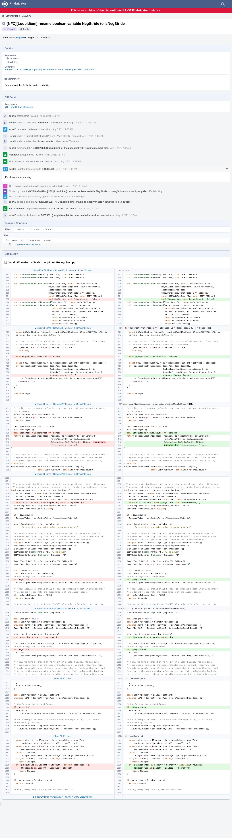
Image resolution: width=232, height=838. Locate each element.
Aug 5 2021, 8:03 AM (66, 169)
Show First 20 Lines (42, 270)
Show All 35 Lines (62, 678)
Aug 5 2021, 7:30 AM (50, 116)
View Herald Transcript (62, 122)
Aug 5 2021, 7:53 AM (55, 155)
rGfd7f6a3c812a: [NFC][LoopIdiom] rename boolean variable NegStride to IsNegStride (50, 69)
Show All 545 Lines (62, 328)
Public (26, 29)
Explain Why (155, 191)
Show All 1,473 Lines (61, 797)
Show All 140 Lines (62, 608)
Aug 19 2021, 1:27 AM (127, 215)
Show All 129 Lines (62, 404)
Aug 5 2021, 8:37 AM (89, 208)
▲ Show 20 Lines (42, 328)
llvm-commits (45, 141)
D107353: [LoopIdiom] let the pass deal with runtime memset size (71, 148)
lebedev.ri (15, 58)
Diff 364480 (48, 169)
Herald (12, 122)
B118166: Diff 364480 (65, 208)
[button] (229, 4)
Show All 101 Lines (62, 474)
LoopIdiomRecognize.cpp (27, 244)
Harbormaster (16, 208)
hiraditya (43, 122)
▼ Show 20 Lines (83, 270)
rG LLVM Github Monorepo (19, 107)
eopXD (20, 37)
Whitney (14, 62)
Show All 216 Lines (63, 270)
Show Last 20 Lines (83, 797)
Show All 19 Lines (62, 736)
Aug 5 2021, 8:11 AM (76, 186)
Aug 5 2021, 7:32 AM (120, 148)
